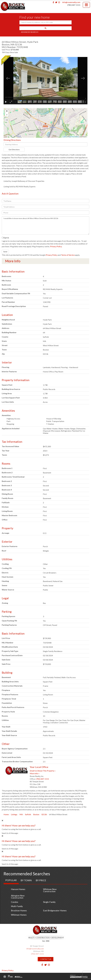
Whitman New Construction (50, 890)
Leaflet (64, 136)
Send (5, 252)
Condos (14, 902)
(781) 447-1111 (73, 5)
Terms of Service (68, 255)
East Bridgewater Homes (55, 910)
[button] (45, 28)
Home (6, 814)
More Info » (34, 773)
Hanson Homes (18, 889)
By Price (41, 880)
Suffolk (28, 814)
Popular (11, 880)
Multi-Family (17, 906)
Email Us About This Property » (43, 771)
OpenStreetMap (74, 136)
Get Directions (14, 150)
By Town (26, 880)
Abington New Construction (18, 896)
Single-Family (49, 902)
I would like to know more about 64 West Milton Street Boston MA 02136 (45, 225)
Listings (14, 814)
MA (21, 814)
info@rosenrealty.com (71, 2)
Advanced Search (29, 32)
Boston (36, 814)
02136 (44, 814)
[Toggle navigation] (86, 5)
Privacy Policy (56, 246)
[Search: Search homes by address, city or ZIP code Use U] (45, 22)
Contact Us (45, 959)
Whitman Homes (19, 915)
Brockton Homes (19, 910)
